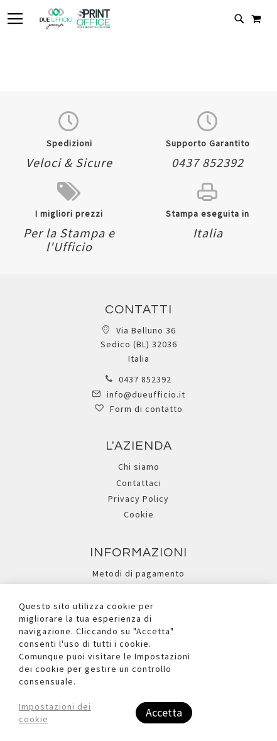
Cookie (139, 514)
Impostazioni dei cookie (55, 713)
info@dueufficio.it (146, 394)
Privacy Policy (138, 498)
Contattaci (138, 483)
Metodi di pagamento (138, 573)
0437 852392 (145, 379)
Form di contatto (146, 408)
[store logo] (75, 19)
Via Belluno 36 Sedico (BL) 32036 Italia (138, 344)
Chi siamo (139, 466)
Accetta (164, 712)
